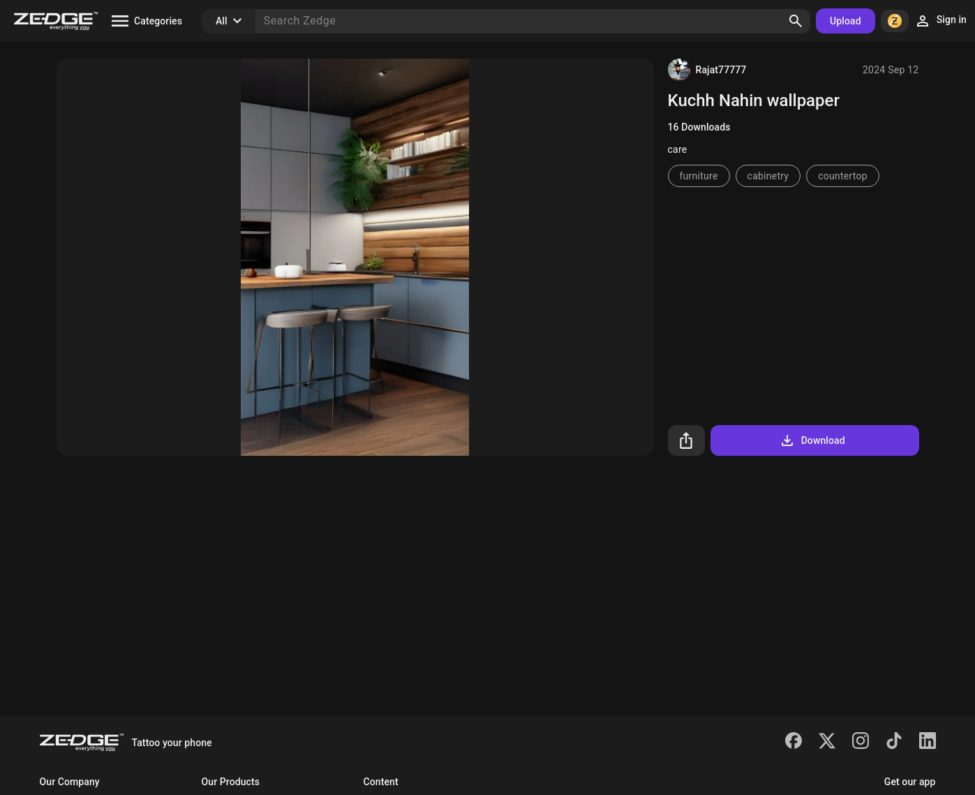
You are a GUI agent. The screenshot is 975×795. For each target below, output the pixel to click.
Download (812, 440)
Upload (845, 21)
